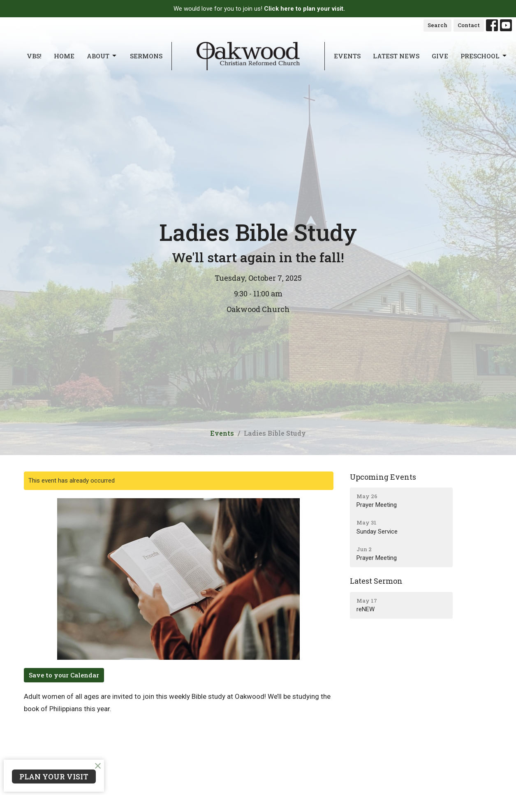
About (102, 56)
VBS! (34, 56)
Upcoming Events (383, 477)
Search (437, 25)
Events (347, 56)
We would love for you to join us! (259, 8)
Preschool (484, 56)
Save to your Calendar (64, 675)
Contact (469, 25)
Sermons (146, 56)
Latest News (396, 56)
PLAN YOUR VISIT (53, 776)
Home (64, 56)
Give (440, 56)
